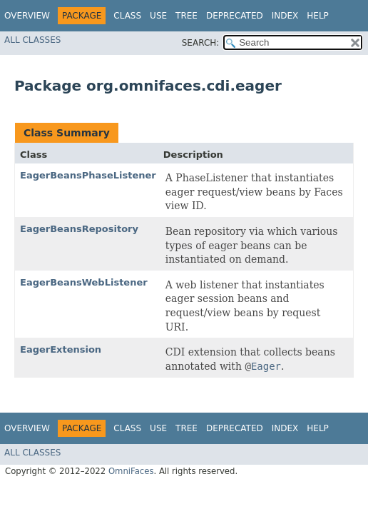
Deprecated (234, 16)
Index (285, 16)
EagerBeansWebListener (84, 282)
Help (318, 16)
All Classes (32, 40)
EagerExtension (60, 349)
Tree (186, 16)
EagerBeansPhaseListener (88, 175)
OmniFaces (131, 471)
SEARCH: (201, 43)
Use (158, 16)
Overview (27, 16)
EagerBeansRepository (79, 228)
